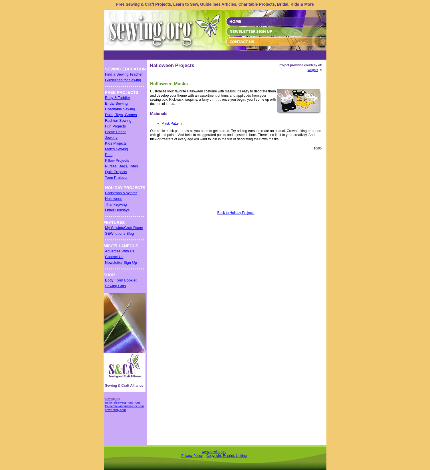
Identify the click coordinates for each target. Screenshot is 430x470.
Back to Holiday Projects (235, 213)
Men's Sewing (116, 149)
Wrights (313, 70)
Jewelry (111, 137)
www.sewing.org (214, 452)
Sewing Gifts (115, 286)
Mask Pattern (171, 123)
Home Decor (115, 132)
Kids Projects (116, 143)
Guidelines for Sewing (123, 80)
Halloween (113, 198)
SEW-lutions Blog (119, 233)
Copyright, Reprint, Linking (226, 456)
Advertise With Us (119, 251)
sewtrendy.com (115, 410)
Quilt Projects (116, 172)
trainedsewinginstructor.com (124, 406)
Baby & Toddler (117, 98)
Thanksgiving (116, 204)
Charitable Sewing (120, 109)
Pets (108, 155)
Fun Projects (115, 126)
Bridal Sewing (116, 103)
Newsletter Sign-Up (121, 262)
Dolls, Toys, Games (121, 115)
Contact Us (114, 257)
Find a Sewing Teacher (124, 74)
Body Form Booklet (121, 280)
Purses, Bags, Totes (121, 166)
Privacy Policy (192, 456)
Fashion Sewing (118, 120)
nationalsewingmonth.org (122, 402)
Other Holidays (117, 210)
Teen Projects (116, 177)
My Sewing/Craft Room (124, 228)
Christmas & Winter (121, 193)
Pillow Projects (117, 160)
